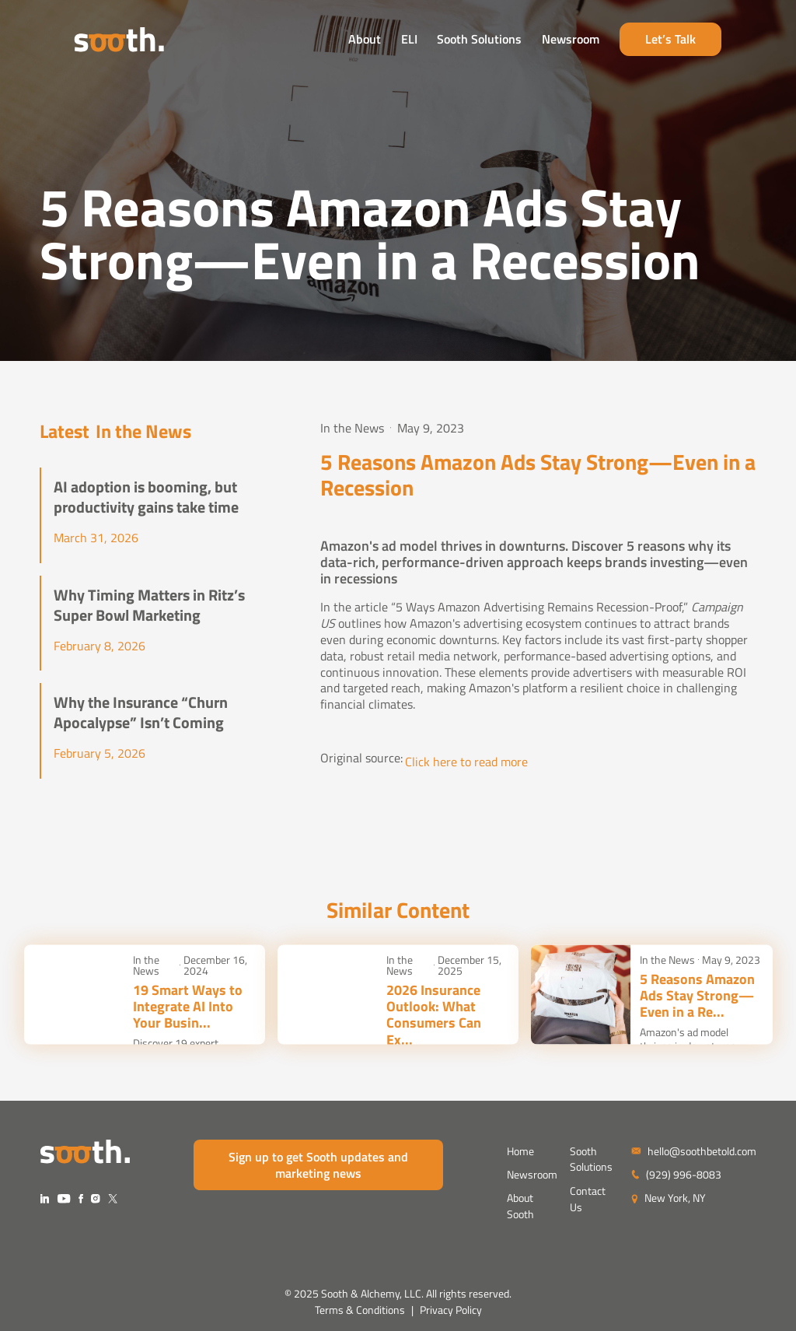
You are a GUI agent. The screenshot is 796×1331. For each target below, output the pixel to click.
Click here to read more (466, 762)
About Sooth (520, 1205)
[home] (85, 41)
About (398, 41)
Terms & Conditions (360, 1310)
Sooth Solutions (514, 41)
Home (520, 1151)
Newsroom (605, 41)
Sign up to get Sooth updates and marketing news (318, 1164)
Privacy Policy (451, 1310)
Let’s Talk (705, 41)
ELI (443, 41)
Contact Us (588, 1198)
